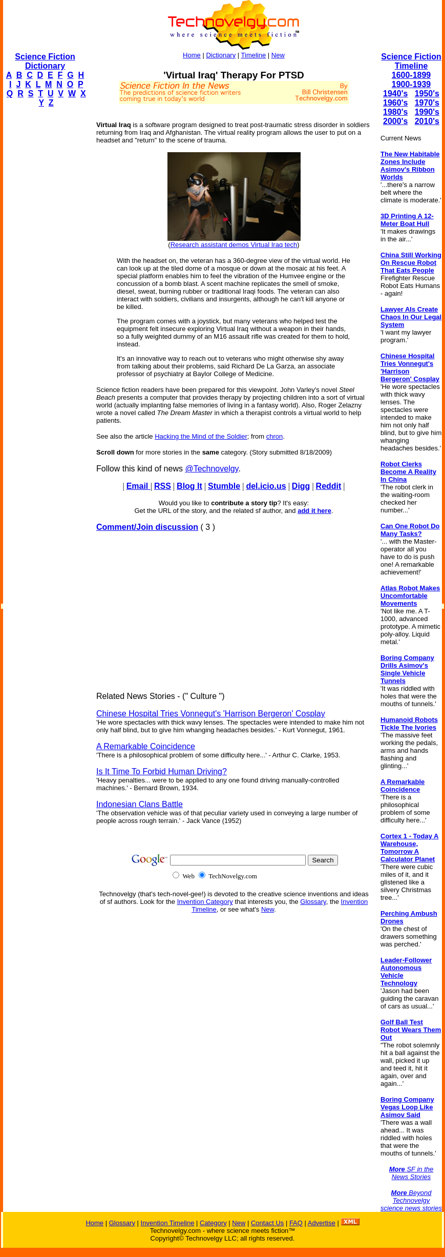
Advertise (321, 1223)
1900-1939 (411, 84)
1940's (395, 93)
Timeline (253, 55)
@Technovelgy (211, 468)
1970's (427, 102)
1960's (395, 102)
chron (274, 436)
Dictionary (221, 55)
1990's (427, 112)
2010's (427, 121)
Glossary (313, 901)
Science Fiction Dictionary (45, 61)
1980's (395, 112)
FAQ (296, 1223)
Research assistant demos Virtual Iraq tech (234, 245)
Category (213, 1223)
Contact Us (267, 1223)
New (278, 55)
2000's (395, 121)
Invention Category (205, 901)
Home (192, 55)
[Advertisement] (44, 269)
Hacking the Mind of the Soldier (201, 436)
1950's (427, 93)
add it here (314, 510)
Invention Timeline (168, 1223)
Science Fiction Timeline (411, 61)
